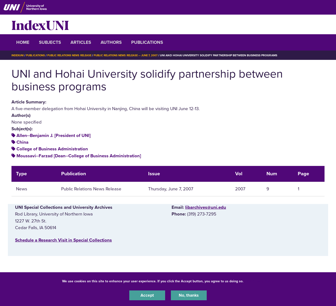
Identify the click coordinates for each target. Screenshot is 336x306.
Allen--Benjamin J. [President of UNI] (53, 135)
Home (22, 42)
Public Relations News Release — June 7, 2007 (134, 55)
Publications (147, 42)
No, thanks (189, 295)
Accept (147, 295)
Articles (80, 42)
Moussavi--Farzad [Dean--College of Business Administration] (78, 156)
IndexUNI (40, 24)
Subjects (50, 42)
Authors (111, 42)
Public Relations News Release (73, 55)
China (22, 142)
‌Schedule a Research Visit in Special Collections (63, 240)
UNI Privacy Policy (259, 280)
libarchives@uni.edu (205, 207)
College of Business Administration (52, 149)
